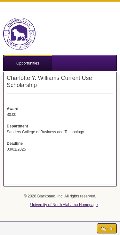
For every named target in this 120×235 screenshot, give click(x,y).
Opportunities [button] (27, 63)
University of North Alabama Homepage (64, 205)
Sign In (106, 228)
